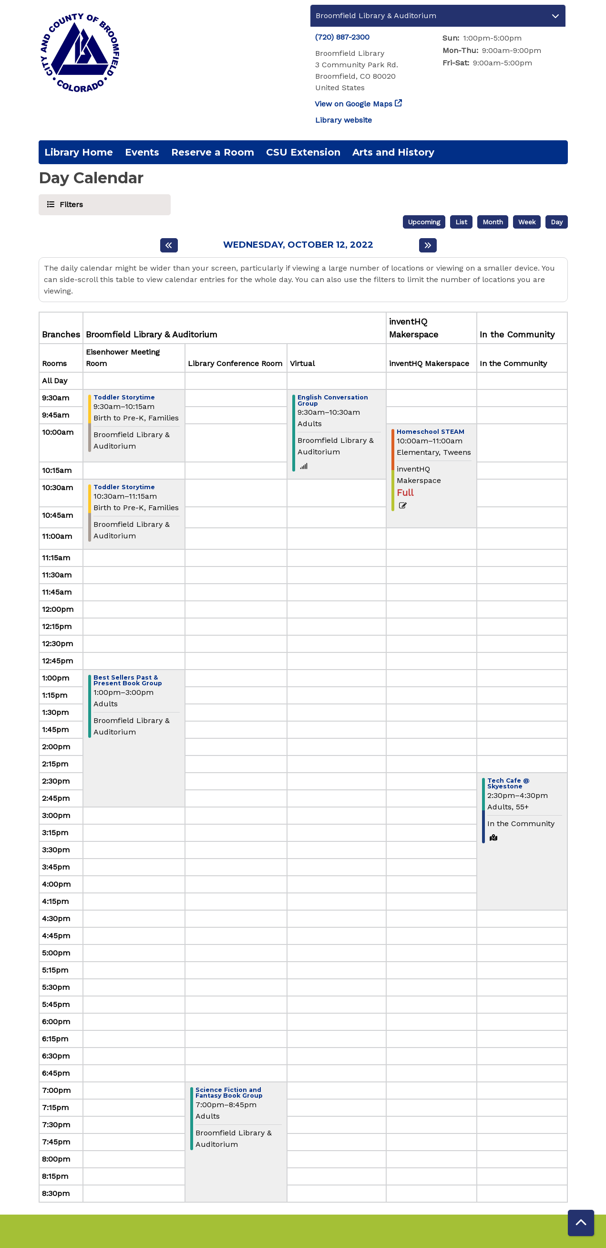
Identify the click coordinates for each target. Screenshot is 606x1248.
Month (493, 222)
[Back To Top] (581, 1223)
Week (526, 222)
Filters (70, 204)
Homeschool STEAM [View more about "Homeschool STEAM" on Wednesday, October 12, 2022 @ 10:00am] (430, 432)
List (461, 222)
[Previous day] (169, 245)
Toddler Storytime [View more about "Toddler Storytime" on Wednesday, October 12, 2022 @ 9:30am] (124, 398)
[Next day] (428, 245)
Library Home (78, 152)
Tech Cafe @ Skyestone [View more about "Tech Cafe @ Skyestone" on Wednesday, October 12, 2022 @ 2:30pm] (508, 784)
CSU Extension (303, 152)
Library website (343, 120)
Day (557, 222)
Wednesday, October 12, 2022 (298, 245)
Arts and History (393, 152)
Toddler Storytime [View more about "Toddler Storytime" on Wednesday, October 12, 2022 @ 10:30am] (124, 487)
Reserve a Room (212, 152)
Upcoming (424, 222)
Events (142, 152)
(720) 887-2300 (342, 37)
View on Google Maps (353, 103)
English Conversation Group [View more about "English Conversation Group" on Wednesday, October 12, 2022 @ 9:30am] (333, 401)
